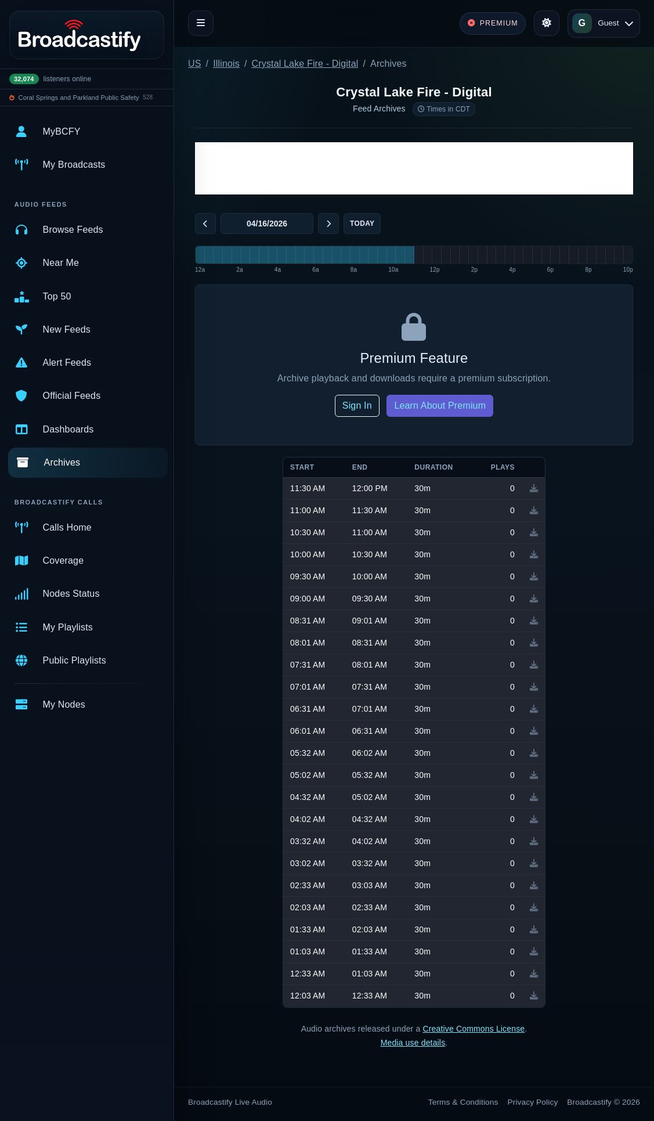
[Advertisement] (414, 168)
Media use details (413, 1042)
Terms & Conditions (463, 1102)
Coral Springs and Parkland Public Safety (79, 97)
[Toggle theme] (546, 23)
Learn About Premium (440, 405)
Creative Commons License (473, 1028)
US (194, 64)
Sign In (357, 405)
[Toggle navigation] (201, 23)
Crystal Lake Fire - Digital (305, 64)
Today (362, 223)
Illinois (226, 64)
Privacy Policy (533, 1102)
